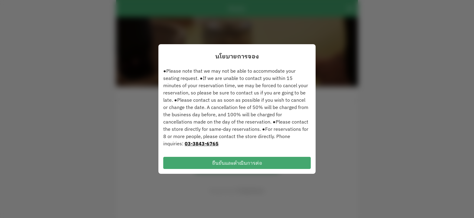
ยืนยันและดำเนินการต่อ (237, 163)
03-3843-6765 (202, 143)
